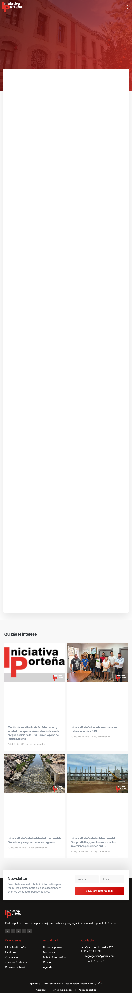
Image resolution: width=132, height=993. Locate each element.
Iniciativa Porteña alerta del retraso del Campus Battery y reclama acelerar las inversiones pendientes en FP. (93, 843)
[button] (128, 7)
